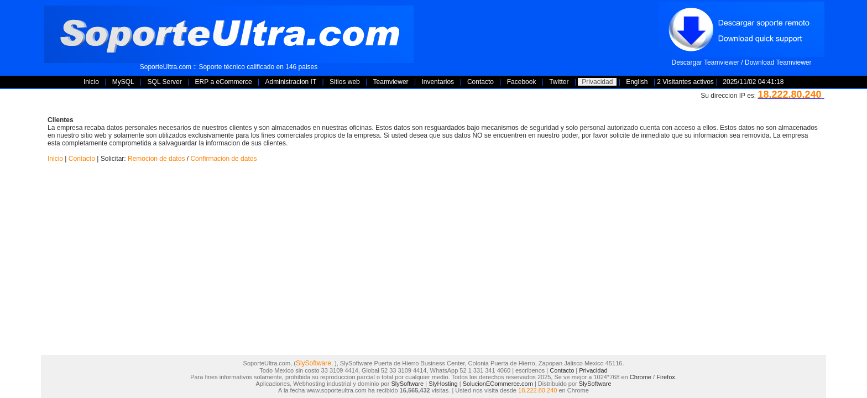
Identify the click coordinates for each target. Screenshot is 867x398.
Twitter (558, 82)
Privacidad (597, 82)
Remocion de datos (156, 159)
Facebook (521, 82)
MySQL (123, 82)
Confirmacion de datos (223, 159)
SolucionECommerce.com (498, 383)
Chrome (640, 377)
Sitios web (345, 82)
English (636, 82)
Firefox (665, 377)
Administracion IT (291, 82)
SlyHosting (443, 383)
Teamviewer (391, 82)
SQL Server (165, 82)
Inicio (91, 82)
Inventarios (437, 82)
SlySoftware (313, 363)
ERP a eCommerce (223, 82)
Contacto (480, 82)
